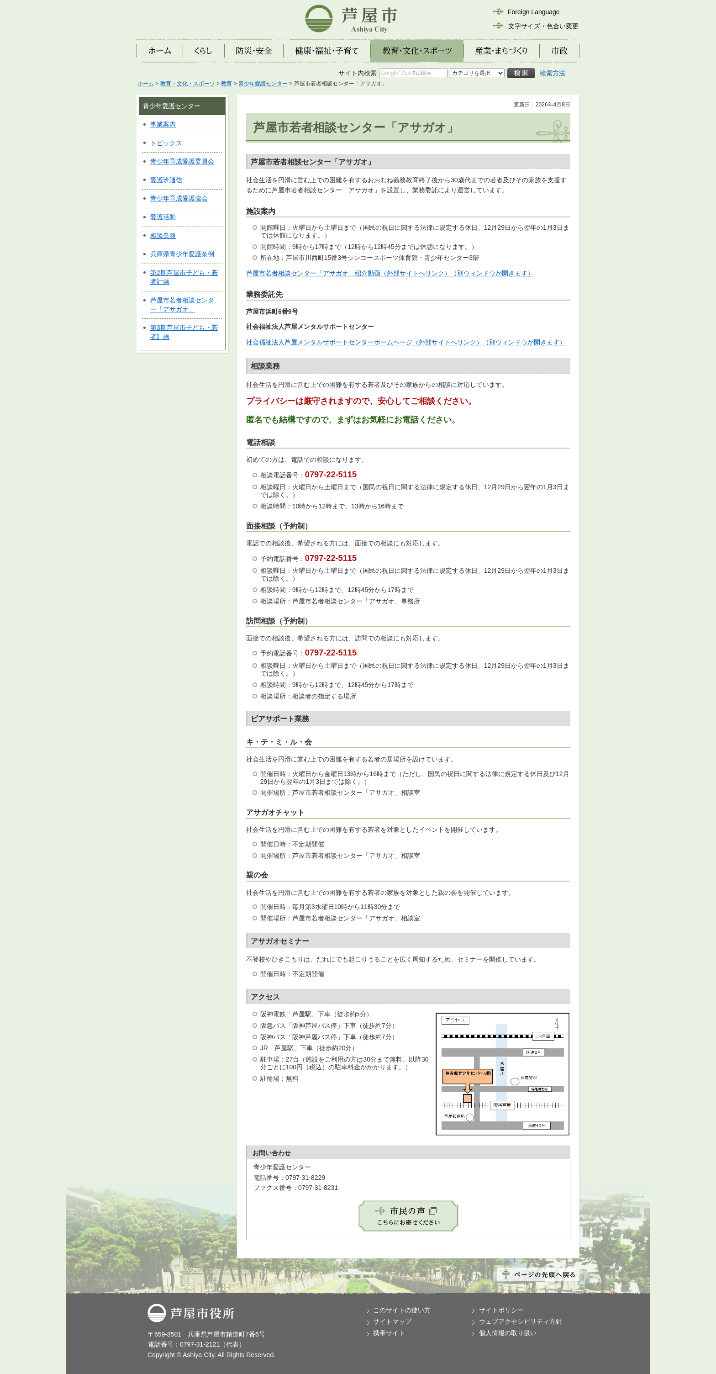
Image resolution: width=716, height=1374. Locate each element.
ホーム (145, 83)
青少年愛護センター (263, 83)
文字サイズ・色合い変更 (543, 26)
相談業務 (163, 235)
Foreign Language (534, 12)
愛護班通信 (166, 180)
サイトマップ (392, 1321)
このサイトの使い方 (402, 1310)
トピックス (166, 143)
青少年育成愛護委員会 (182, 161)
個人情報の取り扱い (508, 1333)
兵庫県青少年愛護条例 (182, 254)
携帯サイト (389, 1333)
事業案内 (163, 124)
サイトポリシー (501, 1310)
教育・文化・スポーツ (187, 83)
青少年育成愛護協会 (179, 198)
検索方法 (552, 73)
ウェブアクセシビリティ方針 (520, 1321)
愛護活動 (163, 217)
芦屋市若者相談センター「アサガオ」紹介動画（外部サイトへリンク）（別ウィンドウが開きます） (390, 273)
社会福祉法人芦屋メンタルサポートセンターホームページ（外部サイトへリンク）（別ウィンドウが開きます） (406, 342)
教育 (226, 83)
